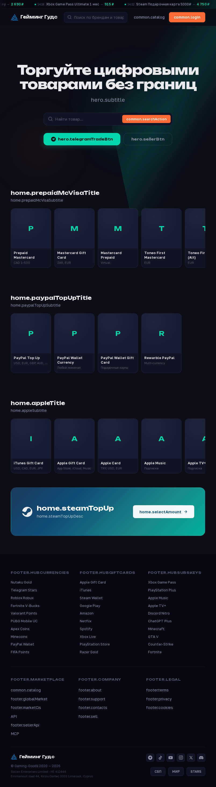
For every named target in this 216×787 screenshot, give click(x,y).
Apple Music (158, 598)
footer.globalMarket (29, 699)
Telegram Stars (24, 590)
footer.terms (157, 690)
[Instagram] (181, 758)
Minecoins (19, 636)
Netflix (85, 621)
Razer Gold (89, 652)
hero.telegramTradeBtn (82, 139)
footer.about (90, 690)
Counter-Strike (160, 644)
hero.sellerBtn (147, 139)
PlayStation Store (95, 644)
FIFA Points (20, 652)
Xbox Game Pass (162, 582)
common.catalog (149, 17)
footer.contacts (92, 707)
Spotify (86, 629)
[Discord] (201, 758)
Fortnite (155, 652)
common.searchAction (146, 119)
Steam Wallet (91, 598)
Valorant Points (24, 613)
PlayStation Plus (162, 590)
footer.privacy (159, 699)
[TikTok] (160, 758)
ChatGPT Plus (160, 621)
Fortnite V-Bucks (25, 605)
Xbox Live (88, 636)
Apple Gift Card (93, 582)
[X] (191, 758)
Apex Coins (20, 629)
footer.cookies (159, 707)
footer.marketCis (26, 707)
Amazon (86, 613)
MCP (15, 733)
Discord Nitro (159, 613)
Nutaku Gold (21, 582)
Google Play (90, 605)
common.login (187, 17)
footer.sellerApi (25, 725)
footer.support (91, 699)
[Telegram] (150, 758)
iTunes (85, 590)
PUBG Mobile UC (24, 621)
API (14, 716)
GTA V (153, 636)
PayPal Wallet (22, 644)
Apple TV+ (157, 605)
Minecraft (156, 629)
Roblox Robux (22, 598)
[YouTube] (171, 758)
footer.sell (88, 716)
